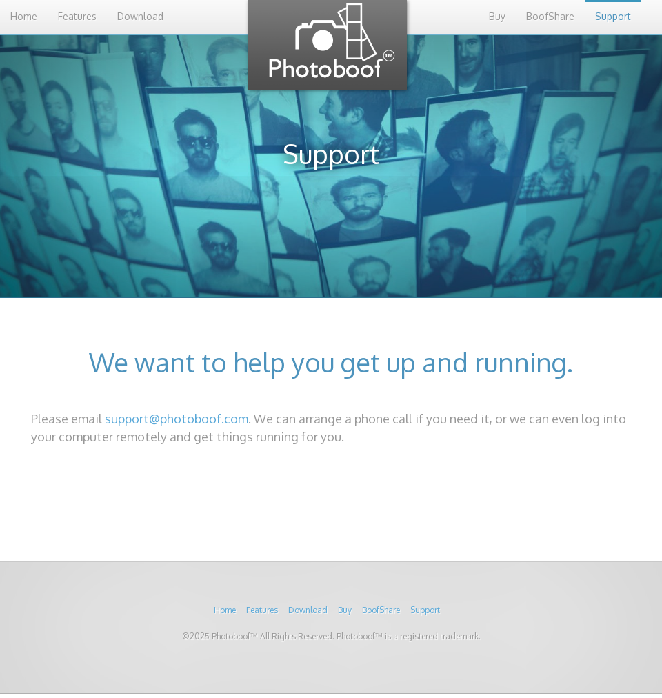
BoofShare (550, 16)
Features (77, 16)
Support (613, 16)
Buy (497, 16)
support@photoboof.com (176, 418)
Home (23, 16)
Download (140, 16)
